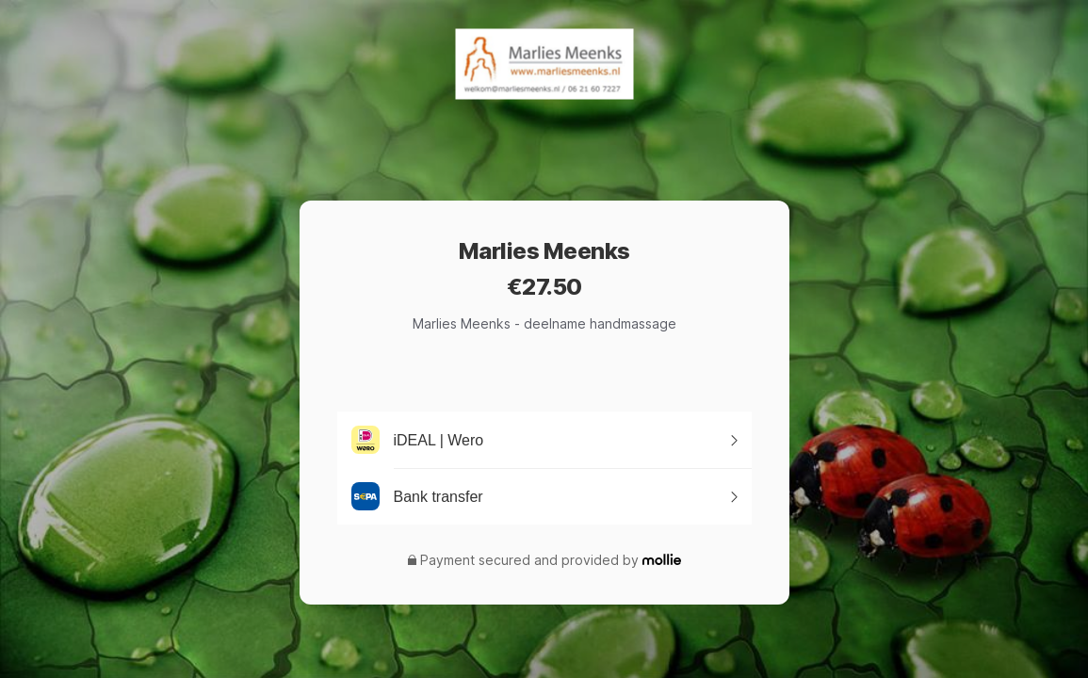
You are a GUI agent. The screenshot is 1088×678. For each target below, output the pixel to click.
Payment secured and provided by (529, 560)
